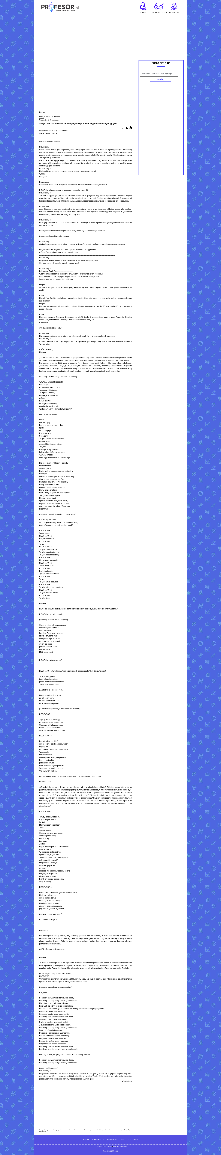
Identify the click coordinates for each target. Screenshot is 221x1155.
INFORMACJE (98, 1139)
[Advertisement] (110, 35)
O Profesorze (98, 1146)
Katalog (42, 112)
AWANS (85, 1139)
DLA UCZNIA (133, 1139)
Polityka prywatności (120, 1146)
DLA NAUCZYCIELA (115, 1139)
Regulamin (108, 1146)
